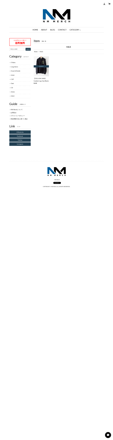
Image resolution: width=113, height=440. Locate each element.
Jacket (13, 75)
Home (36, 51)
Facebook (20, 136)
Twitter (20, 140)
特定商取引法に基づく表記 (19, 119)
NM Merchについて (17, 109)
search (28, 49)
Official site (20, 132)
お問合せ (13, 112)
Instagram (20, 144)
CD (12, 87)
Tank (12, 83)
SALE (13, 96)
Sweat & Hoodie (15, 71)
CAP (12, 79)
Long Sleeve (14, 67)
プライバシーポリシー (18, 116)
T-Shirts (13, 62)
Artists (13, 92)
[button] (75, 29)
